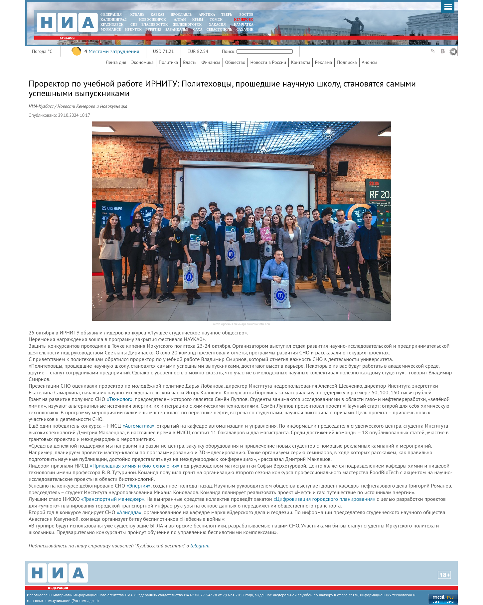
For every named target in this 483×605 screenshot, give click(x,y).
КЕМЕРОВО (243, 19)
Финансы (211, 62)
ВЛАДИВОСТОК (154, 24)
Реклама (323, 62)
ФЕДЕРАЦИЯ (111, 14)
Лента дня (116, 62)
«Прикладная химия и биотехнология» (134, 465)
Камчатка (243, 24)
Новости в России (268, 62)
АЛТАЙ (180, 19)
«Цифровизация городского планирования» (324, 499)
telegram (199, 545)
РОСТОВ (246, 14)
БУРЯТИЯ (153, 29)
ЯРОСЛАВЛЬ (181, 14)
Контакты (300, 62)
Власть (189, 62)
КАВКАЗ (157, 14)
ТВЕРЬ (226, 14)
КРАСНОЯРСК (111, 24)
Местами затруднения (113, 51)
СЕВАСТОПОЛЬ (219, 29)
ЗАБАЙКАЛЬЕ (177, 29)
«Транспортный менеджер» (112, 499)
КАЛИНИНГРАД (113, 19)
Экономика (142, 62)
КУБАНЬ (137, 14)
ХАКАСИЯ (217, 24)
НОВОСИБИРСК (152, 19)
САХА (197, 29)
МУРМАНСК (111, 29)
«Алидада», (129, 512)
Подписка (347, 62)
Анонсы (369, 62)
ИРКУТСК (133, 29)
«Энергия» (138, 485)
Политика (168, 62)
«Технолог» (120, 399)
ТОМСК (217, 19)
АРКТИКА (207, 14)
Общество (235, 62)
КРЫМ (197, 19)
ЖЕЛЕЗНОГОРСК (187, 24)
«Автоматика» (138, 425)
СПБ (134, 24)
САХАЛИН (245, 29)
